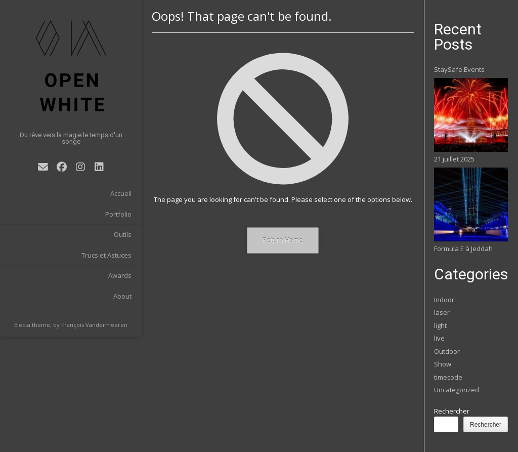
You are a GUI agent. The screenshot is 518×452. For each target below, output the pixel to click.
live (439, 338)
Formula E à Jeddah (463, 248)
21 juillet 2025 (454, 158)
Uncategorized (456, 389)
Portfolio (118, 214)
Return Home (283, 239)
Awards (120, 275)
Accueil (121, 193)
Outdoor (447, 351)
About (122, 296)
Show (442, 363)
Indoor (444, 299)
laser (442, 312)
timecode (448, 377)
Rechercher (451, 411)
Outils (123, 234)
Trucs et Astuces (106, 255)
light (440, 325)
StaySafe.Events (459, 69)
